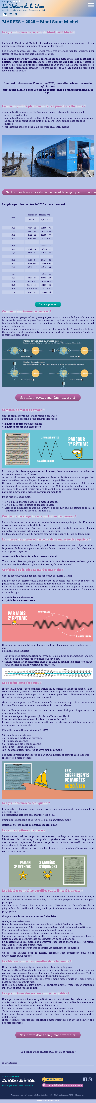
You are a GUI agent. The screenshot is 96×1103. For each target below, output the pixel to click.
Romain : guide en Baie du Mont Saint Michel (42, 117)
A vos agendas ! (48, 304)
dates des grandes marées (37, 824)
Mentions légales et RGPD (63, 1095)
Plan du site (79, 1095)
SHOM (9, 896)
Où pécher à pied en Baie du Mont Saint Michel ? (48, 1051)
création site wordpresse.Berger (48, 1100)
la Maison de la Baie (27, 126)
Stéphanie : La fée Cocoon (30, 111)
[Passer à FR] (5, 14)
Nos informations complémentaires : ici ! (48, 397)
